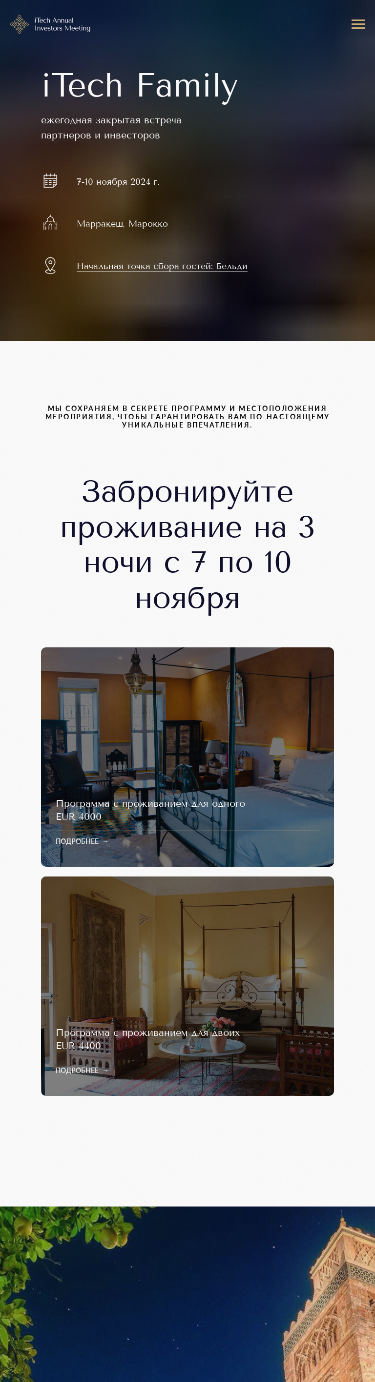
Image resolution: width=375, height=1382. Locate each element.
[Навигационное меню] (358, 24)
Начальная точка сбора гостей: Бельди (162, 266)
